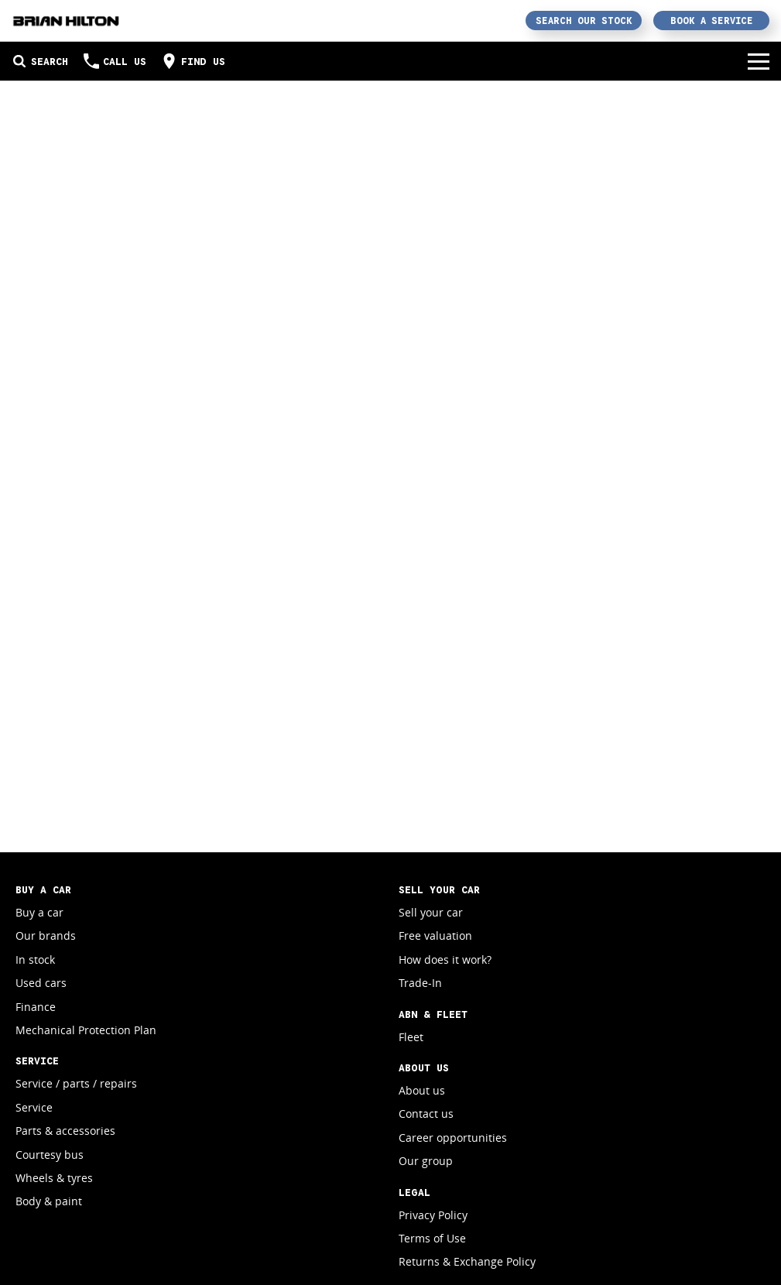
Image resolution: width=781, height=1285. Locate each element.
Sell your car (431, 912)
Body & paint (48, 1201)
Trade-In (420, 982)
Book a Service (711, 20)
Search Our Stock (584, 20)
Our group (426, 1160)
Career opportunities (453, 1137)
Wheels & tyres (54, 1177)
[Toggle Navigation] (758, 61)
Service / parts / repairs (76, 1083)
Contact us (426, 1113)
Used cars (41, 982)
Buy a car (39, 912)
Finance (35, 1006)
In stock (35, 959)
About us (422, 1090)
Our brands (45, 935)
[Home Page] (66, 20)
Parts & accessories (65, 1130)
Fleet (411, 1037)
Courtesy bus (49, 1154)
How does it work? (445, 959)
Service (34, 1107)
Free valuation (435, 935)
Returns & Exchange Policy (467, 1261)
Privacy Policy (433, 1215)
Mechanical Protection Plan (85, 1030)
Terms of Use (432, 1238)
